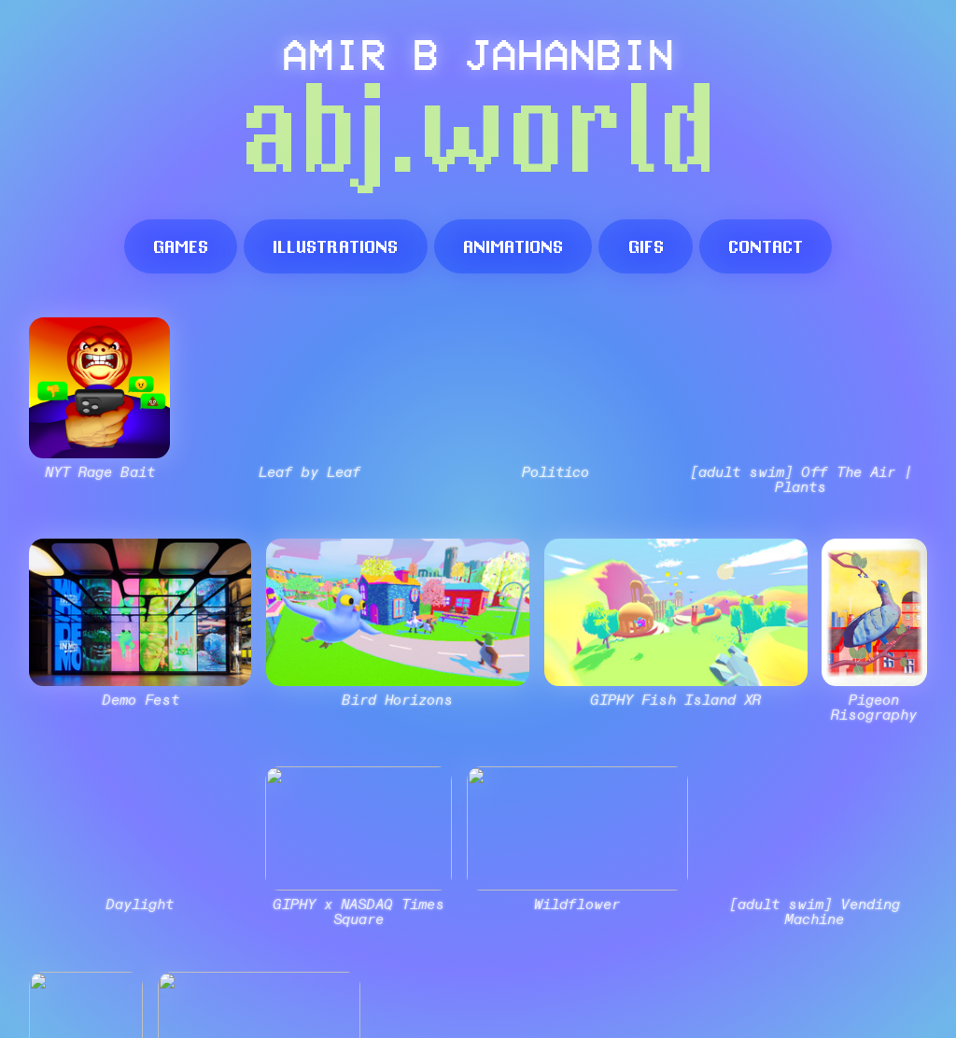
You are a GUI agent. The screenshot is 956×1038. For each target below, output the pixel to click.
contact (765, 246)
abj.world (478, 135)
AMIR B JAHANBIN (478, 53)
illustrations (335, 246)
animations (513, 246)
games (180, 246)
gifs (646, 246)
